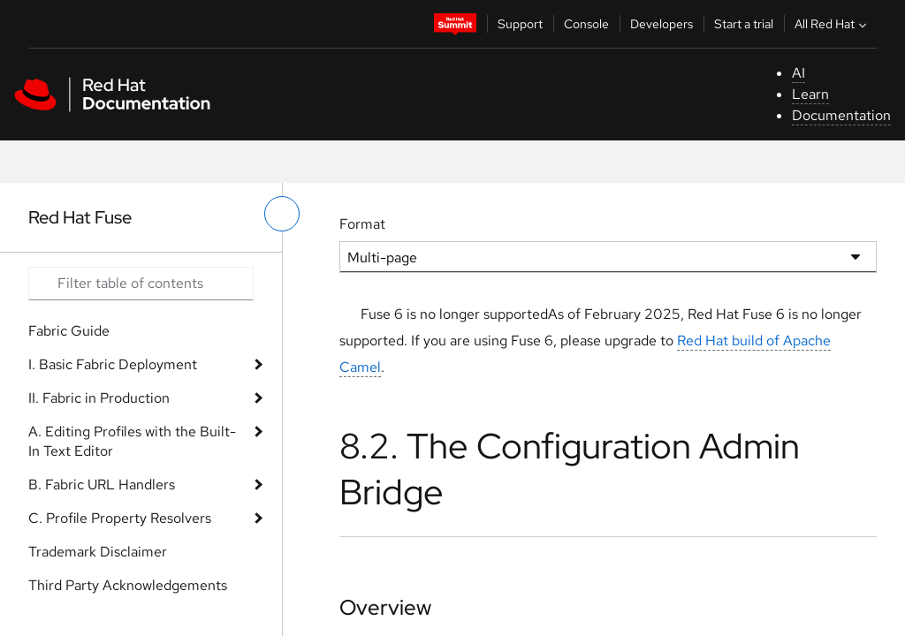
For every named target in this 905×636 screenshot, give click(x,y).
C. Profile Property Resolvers (119, 518)
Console (586, 24)
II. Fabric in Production (99, 398)
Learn (810, 94)
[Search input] (141, 283)
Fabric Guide (69, 331)
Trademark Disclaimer (97, 551)
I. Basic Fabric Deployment (112, 364)
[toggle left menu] (282, 213)
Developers (661, 24)
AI (798, 73)
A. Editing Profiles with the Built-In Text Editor (132, 441)
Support (520, 24)
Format (362, 224)
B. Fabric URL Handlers (101, 484)
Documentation (841, 115)
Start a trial (743, 24)
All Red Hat (833, 24)
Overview (385, 607)
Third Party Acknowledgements (127, 585)
